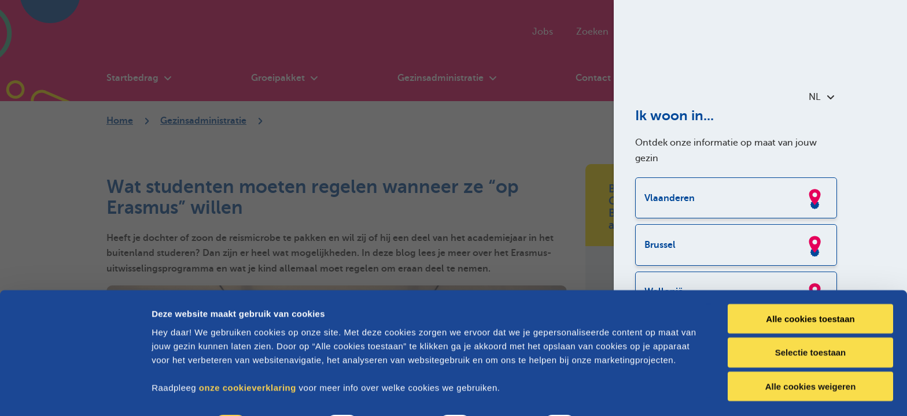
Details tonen (625, 393)
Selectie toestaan (810, 321)
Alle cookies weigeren (810, 355)
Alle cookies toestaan (810, 287)
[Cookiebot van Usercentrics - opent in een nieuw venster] (75, 393)
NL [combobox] (821, 97)
